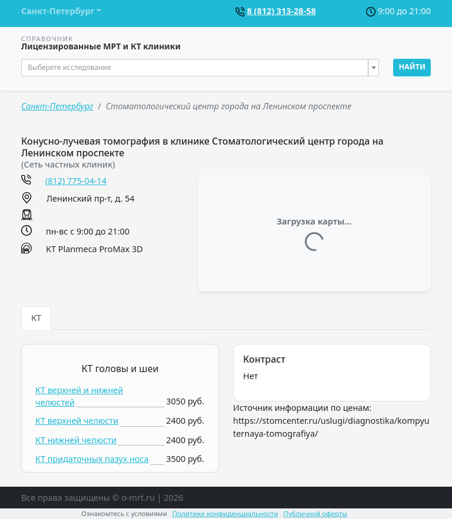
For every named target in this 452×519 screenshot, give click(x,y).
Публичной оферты (315, 513)
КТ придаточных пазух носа (92, 458)
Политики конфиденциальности (225, 513)
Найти (412, 67)
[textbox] (196, 67)
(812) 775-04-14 (76, 180)
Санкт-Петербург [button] (57, 10)
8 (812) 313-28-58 (281, 10)
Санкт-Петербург (57, 106)
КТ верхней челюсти (76, 420)
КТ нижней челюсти (76, 440)
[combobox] (200, 67)
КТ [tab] (36, 317)
